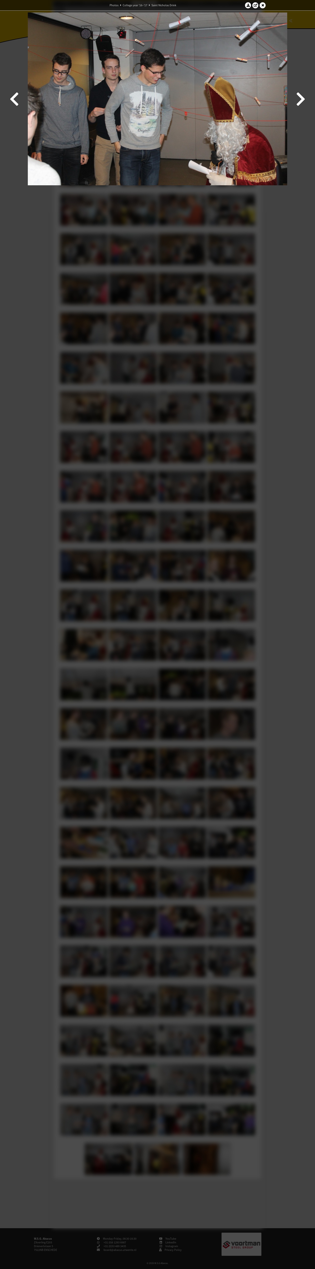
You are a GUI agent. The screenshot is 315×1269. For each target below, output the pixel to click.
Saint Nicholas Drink (163, 5)
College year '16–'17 (135, 5)
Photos (114, 5)
